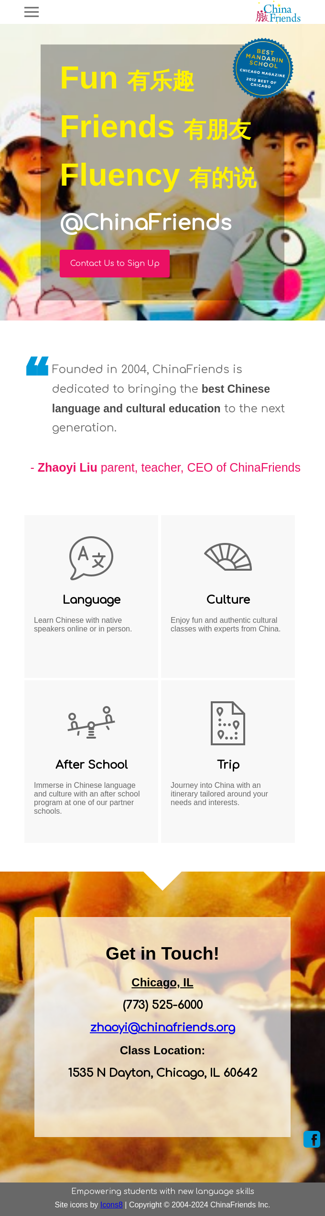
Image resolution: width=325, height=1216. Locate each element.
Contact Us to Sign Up (115, 263)
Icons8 (111, 1205)
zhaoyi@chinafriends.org (162, 1027)
